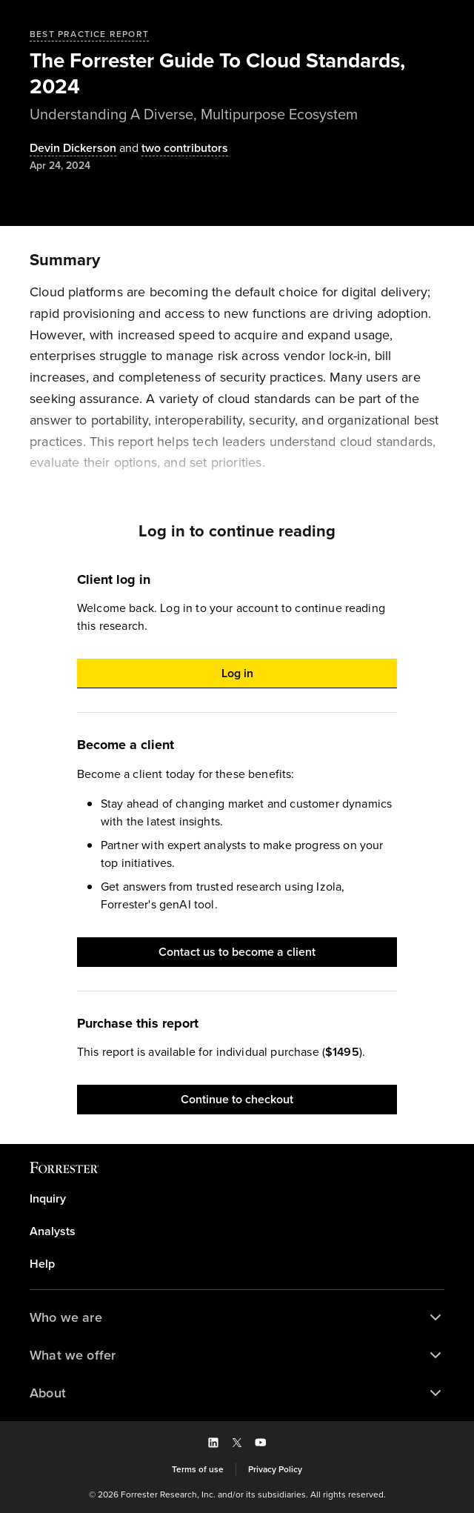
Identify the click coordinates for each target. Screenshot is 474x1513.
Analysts (53, 1231)
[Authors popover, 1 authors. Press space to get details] (73, 148)
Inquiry (48, 1198)
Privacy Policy (275, 1469)
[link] (237, 1198)
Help (42, 1264)
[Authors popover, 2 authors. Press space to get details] (172, 148)
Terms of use (198, 1469)
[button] (237, 673)
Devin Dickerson (73, 148)
